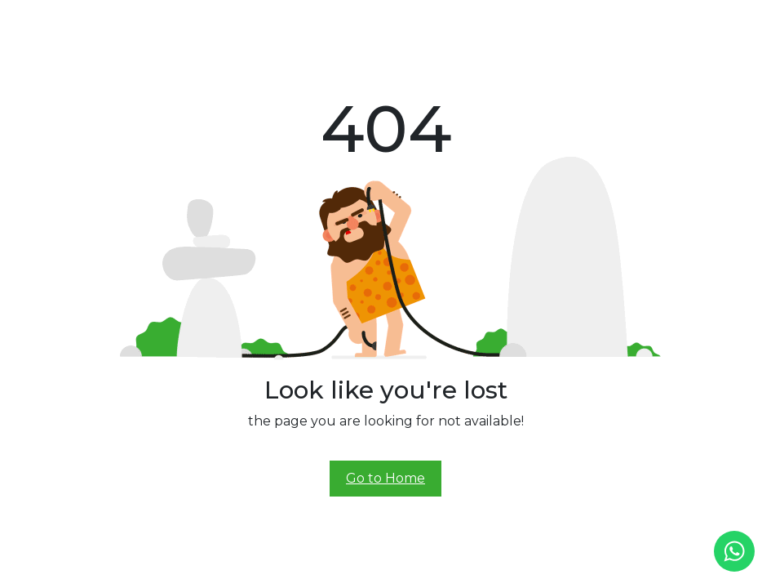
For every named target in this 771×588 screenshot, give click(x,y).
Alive (389, 23)
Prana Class (341, 23)
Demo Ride (522, 23)
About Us (248, 23)
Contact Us (580, 23)
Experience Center (450, 23)
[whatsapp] (734, 551)
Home (205, 23)
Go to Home (385, 478)
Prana (291, 23)
